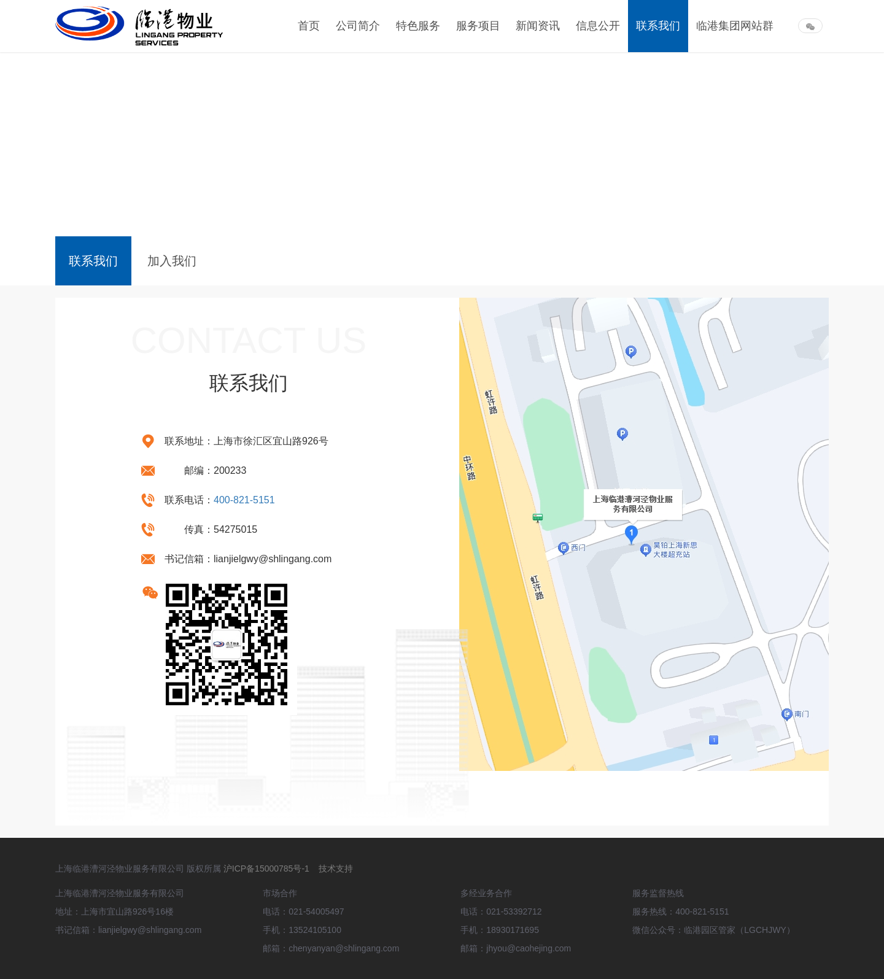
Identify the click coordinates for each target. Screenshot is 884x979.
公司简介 (358, 26)
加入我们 (171, 261)
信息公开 (598, 26)
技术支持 (336, 868)
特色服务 (418, 26)
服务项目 (478, 26)
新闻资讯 (538, 26)
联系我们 (658, 26)
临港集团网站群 (735, 26)
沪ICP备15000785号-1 (267, 868)
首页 (309, 26)
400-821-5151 (244, 500)
